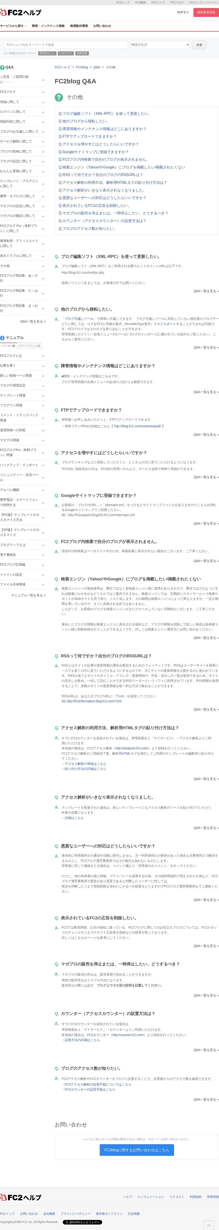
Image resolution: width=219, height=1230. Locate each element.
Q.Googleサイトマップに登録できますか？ (94, 152)
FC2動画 (140, 2)
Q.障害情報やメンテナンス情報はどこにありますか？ (102, 129)
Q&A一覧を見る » (206, 291)
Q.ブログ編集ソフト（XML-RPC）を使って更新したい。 (105, 113)
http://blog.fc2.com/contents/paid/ (137, 426)
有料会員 (82, 53)
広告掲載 (134, 1213)
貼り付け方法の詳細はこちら (85, 769)
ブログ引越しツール (79, 318)
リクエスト (176, 1197)
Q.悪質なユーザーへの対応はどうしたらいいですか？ (102, 198)
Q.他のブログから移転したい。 (84, 121)
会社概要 (49, 1213)
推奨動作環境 (79, 26)
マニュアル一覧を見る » (28, 595)
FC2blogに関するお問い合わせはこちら (136, 1150)
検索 (199, 45)
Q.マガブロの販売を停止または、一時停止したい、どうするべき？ (113, 213)
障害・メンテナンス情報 (48, 26)
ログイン (183, 12)
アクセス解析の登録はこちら (85, 764)
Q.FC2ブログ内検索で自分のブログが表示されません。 (104, 159)
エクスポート (166, 324)
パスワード (66, 53)
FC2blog (82, 67)
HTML (126, 753)
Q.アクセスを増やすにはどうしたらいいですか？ (99, 144)
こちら (106, 376)
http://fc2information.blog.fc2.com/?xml (94, 701)
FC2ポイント (47, 53)
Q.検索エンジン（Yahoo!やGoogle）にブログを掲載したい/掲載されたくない (122, 167)
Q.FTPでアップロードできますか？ (88, 136)
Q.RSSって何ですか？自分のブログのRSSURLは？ (101, 175)
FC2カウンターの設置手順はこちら (90, 1089)
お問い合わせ (102, 26)
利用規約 (196, 1197)
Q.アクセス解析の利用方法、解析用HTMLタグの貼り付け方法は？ (113, 182)
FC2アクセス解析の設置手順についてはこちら (98, 1084)
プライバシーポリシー (75, 1213)
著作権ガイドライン (109, 1213)
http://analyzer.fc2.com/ (131, 748)
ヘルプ (127, 1197)
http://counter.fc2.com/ (128, 1035)
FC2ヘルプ (62, 67)
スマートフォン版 (29, 345)
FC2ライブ (158, 2)
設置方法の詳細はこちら (82, 1040)
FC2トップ (123, 2)
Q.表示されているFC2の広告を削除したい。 (95, 205)
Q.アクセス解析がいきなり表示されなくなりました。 (102, 190)
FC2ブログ (177, 2)
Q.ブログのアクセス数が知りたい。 (88, 229)
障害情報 (213, 1197)
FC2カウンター (98, 1035)
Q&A (97, 67)
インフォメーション (150, 1197)
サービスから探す (13, 26)
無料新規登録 (206, 12)
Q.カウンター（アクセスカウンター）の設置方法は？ (102, 221)
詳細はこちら (74, 818)
